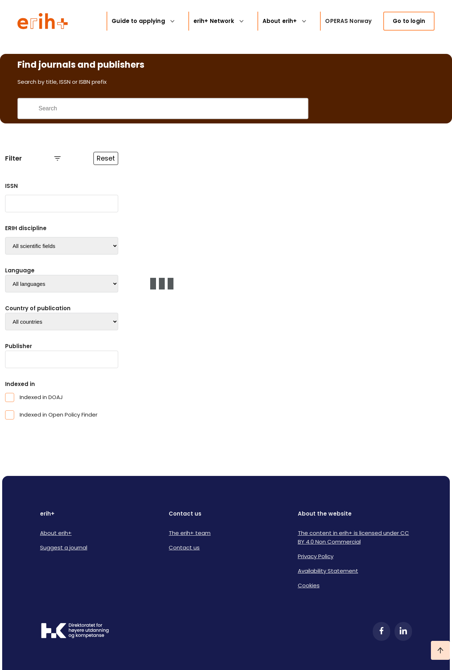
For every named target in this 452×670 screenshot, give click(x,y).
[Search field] (173, 108)
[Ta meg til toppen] (440, 650)
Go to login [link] (409, 21)
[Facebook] (381, 631)
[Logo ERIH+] (42, 21)
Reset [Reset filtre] (106, 158)
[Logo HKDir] (75, 631)
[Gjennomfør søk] (28, 108)
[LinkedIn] (403, 631)
